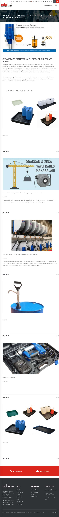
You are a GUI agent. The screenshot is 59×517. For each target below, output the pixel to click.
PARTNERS (19, 497)
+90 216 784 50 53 (26, 1)
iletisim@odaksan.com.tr (51, 490)
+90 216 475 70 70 (15, 1)
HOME (18, 490)
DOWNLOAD (20, 502)
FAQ (18, 499)
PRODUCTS (19, 494)
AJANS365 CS (53, 512)
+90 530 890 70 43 (37, 1)
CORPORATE (20, 492)
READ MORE (6, 151)
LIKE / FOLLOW (42, 470)
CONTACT (19, 504)
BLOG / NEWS (15, 470)
